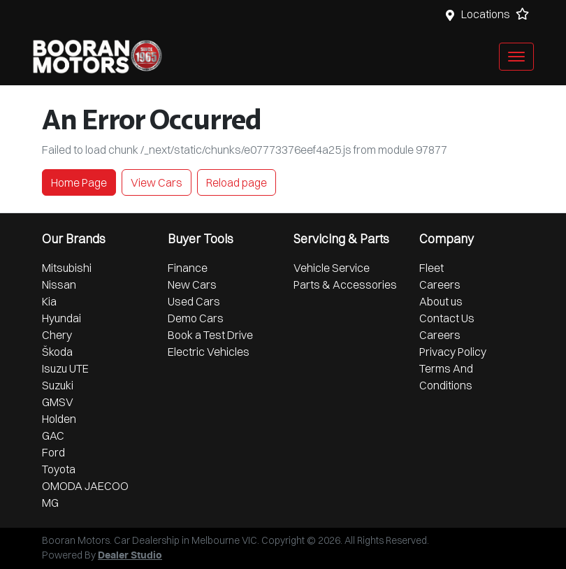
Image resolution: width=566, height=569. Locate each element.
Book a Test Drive (210, 335)
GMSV (57, 402)
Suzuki (57, 385)
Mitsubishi (67, 268)
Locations (485, 14)
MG (50, 503)
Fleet (431, 268)
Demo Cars (196, 318)
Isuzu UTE (65, 368)
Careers (439, 284)
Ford (53, 452)
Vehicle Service (331, 268)
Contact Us (446, 318)
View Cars (156, 182)
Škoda (57, 352)
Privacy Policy (452, 352)
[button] (516, 57)
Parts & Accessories (345, 284)
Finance (188, 268)
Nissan (59, 284)
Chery (57, 335)
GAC (53, 435)
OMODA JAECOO (85, 486)
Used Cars (194, 301)
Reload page (236, 182)
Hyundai (61, 318)
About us (441, 301)
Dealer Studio (130, 556)
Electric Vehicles (208, 352)
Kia (49, 301)
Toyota (58, 469)
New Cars (192, 284)
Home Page (79, 182)
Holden (59, 419)
